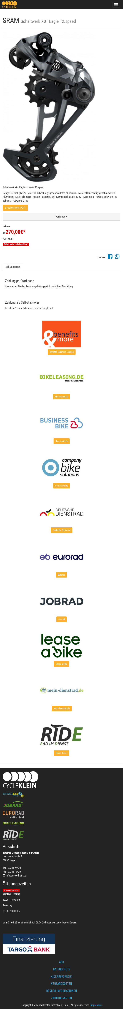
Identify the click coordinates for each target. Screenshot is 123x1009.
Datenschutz (61, 969)
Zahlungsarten (13, 266)
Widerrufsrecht (61, 976)
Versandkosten (61, 983)
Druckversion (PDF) (15, 207)
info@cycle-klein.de (16, 875)
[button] (61, 217)
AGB (61, 962)
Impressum (96, 1005)
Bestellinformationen (61, 991)
